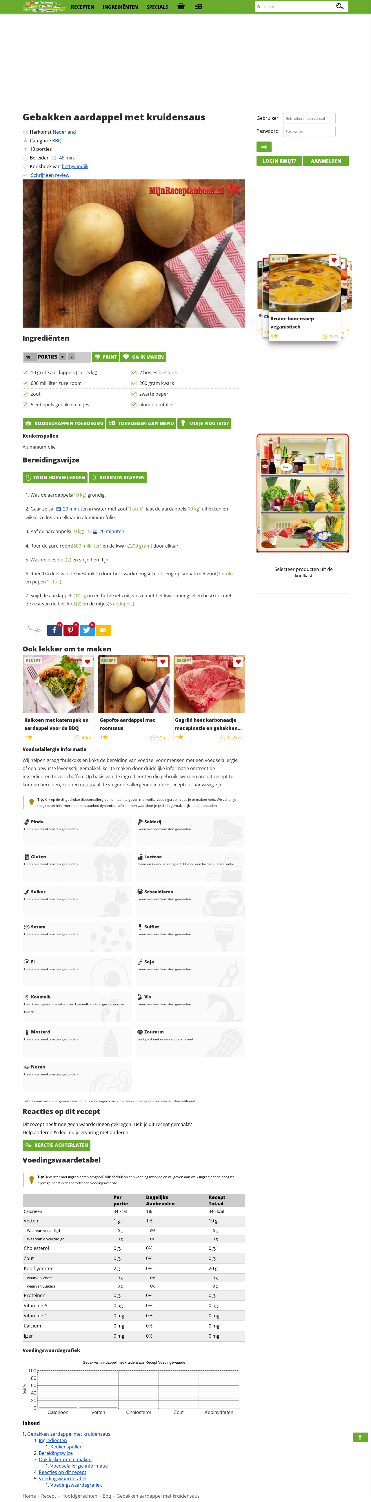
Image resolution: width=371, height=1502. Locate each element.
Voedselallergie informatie (79, 1466)
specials (157, 7)
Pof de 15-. (78, 531)
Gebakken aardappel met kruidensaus (68, 1434)
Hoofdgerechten (79, 1496)
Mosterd (37, 1032)
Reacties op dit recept (62, 1472)
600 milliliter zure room (56, 383)
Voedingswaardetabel (62, 1478)
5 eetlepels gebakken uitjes (60, 404)
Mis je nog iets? (204, 423)
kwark (134, 546)
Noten (34, 1067)
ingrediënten (120, 7)
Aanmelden (326, 161)
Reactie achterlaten (56, 1145)
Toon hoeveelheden (55, 477)
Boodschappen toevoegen (64, 423)
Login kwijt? (279, 161)
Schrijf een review (50, 175)
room (80, 546)
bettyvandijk (75, 166)
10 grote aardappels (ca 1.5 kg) (64, 372)
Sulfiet (148, 927)
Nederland (64, 132)
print (105, 357)
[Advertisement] (185, 60)
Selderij (149, 822)
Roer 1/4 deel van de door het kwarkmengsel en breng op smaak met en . (129, 577)
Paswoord (268, 131)
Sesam (35, 927)
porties (44, 149)
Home (29, 1496)
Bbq (107, 1496)
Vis (144, 997)
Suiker (35, 892)
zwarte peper (153, 394)
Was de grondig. (68, 495)
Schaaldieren (155, 892)
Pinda (33, 822)
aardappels (67, 495)
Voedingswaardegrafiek (76, 1485)
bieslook (59, 560)
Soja (145, 962)
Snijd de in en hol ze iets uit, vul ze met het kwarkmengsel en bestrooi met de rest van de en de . (129, 599)
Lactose (149, 857)
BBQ (56, 140)
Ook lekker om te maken (65, 1459)
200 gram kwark (156, 383)
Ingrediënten (53, 1440)
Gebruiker (268, 118)
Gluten (35, 857)
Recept (48, 1496)
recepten (82, 7)
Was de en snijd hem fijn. (70, 560)
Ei (29, 962)
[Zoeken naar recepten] (302, 6)
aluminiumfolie (155, 404)
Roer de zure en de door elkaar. (105, 546)
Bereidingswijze (56, 1453)
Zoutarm (150, 1032)
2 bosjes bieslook (158, 372)
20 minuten (72, 509)
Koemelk (37, 997)
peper (46, 582)
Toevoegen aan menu (141, 423)
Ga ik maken (143, 357)
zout (36, 394)
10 (32, 149)
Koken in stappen (118, 477)
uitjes (115, 604)
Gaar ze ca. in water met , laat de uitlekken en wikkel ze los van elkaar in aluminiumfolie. (127, 513)
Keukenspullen (66, 1447)
